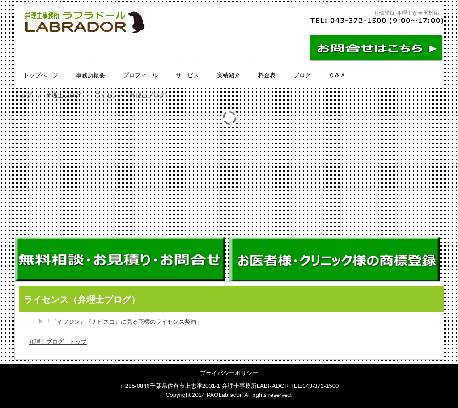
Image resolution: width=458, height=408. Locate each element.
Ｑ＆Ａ (337, 75)
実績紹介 (228, 75)
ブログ (302, 75)
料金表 (267, 75)
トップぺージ (40, 75)
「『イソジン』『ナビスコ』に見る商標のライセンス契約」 (123, 321)
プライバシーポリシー (229, 373)
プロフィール (140, 75)
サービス (187, 75)
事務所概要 (90, 75)
